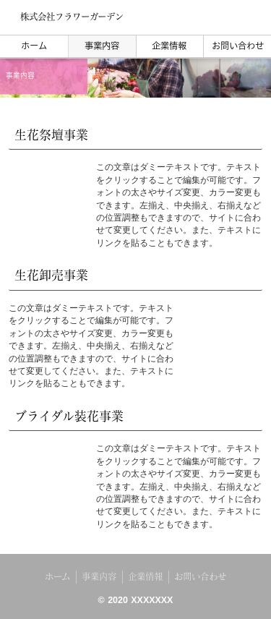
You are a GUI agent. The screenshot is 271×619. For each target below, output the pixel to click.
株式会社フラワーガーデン (72, 17)
